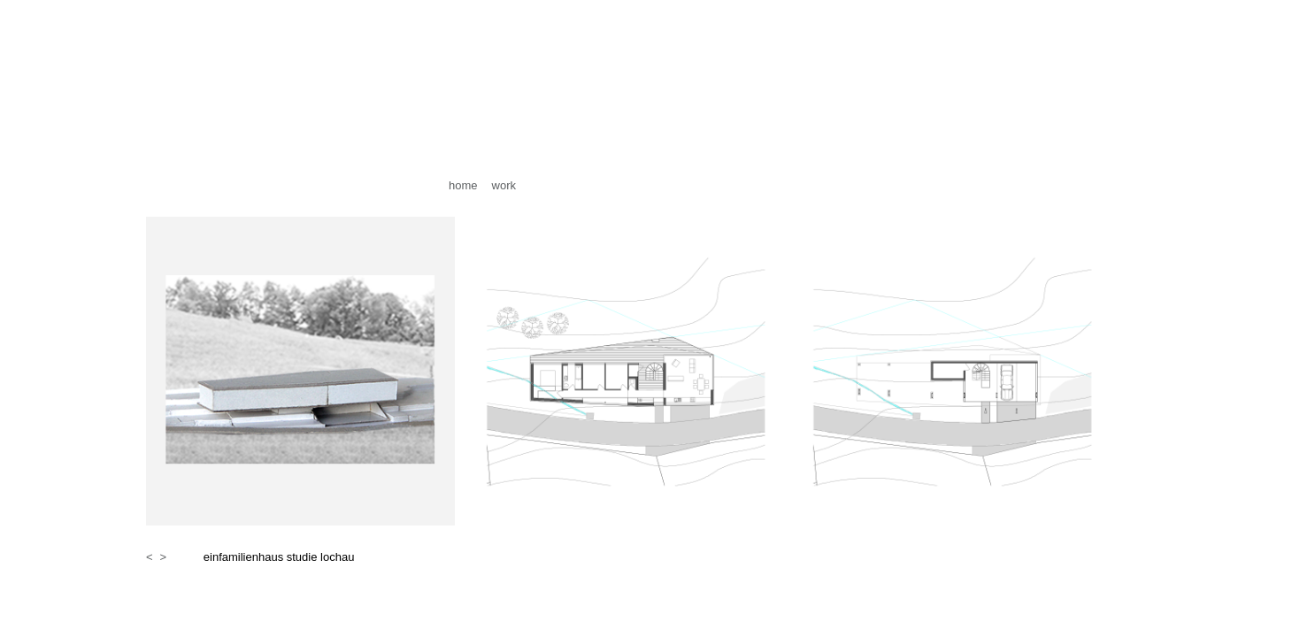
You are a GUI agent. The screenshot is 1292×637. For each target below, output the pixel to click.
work (504, 185)
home (463, 185)
